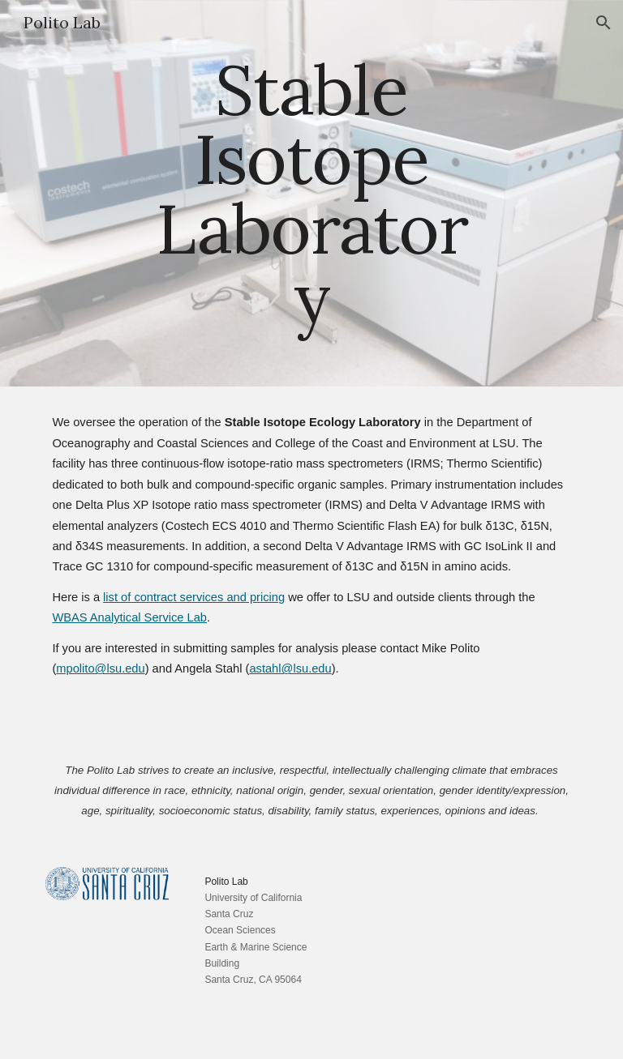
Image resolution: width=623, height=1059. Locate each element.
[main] (311, 193)
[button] (603, 22)
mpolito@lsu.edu (100, 668)
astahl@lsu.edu (290, 668)
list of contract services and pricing (194, 597)
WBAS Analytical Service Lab (129, 617)
